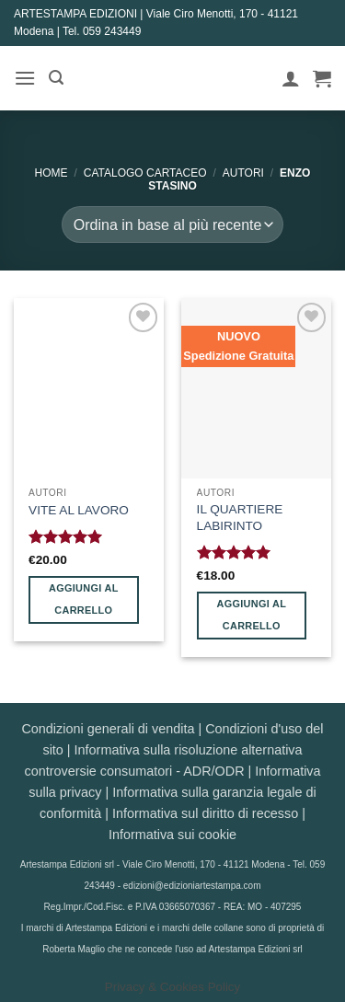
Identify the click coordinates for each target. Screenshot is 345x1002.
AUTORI (243, 173)
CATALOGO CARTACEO (145, 173)
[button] (25, 77)
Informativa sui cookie (172, 834)
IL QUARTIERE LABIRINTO (240, 517)
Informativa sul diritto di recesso (205, 813)
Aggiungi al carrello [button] (84, 599)
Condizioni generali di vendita (107, 728)
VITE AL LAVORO (79, 510)
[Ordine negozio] (172, 224)
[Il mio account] (291, 78)
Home (51, 173)
